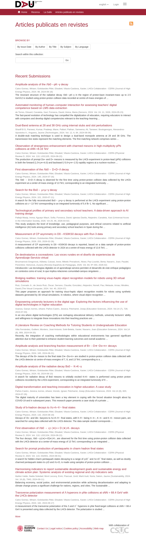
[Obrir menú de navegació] (124, 4)
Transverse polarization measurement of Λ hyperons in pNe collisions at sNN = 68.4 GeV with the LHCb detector (71, 494)
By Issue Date (24, 47)
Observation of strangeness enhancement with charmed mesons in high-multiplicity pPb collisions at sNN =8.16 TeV (68, 147)
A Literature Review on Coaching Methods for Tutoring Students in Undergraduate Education (71, 325)
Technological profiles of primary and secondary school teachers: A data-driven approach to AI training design (72, 212)
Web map (99, 528)
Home (24, 12)
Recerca (35, 12)
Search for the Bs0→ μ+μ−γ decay (36, 189)
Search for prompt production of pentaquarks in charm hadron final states (59, 448)
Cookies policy (71, 528)
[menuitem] (116, 4)
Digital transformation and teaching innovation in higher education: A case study (63, 386)
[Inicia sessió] (116, 4)
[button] (104, 4)
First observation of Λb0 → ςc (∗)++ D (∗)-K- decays (47, 428)
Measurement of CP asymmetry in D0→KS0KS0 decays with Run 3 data (59, 234)
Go (67, 60)
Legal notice (56, 528)
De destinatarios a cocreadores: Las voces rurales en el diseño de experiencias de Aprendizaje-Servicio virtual (65, 256)
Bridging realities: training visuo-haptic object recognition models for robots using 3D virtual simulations (70, 280)
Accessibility (86, 528)
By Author (40, 47)
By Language (81, 47)
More (18, 516)
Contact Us (42, 528)
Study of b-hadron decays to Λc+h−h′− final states (45, 407)
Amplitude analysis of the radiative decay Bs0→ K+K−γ (48, 366)
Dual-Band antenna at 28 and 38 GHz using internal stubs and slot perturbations (63, 125)
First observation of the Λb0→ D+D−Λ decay (42, 169)
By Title (52, 47)
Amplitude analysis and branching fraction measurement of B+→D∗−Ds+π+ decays (66, 345)
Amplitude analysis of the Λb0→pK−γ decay (41, 84)
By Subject (65, 47)
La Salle (48, 12)
